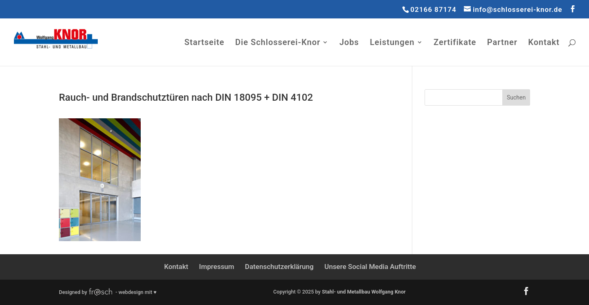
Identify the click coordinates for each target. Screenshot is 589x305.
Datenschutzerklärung (279, 266)
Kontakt (544, 43)
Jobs (349, 43)
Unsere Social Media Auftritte (370, 266)
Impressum (216, 266)
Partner (502, 43)
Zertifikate (455, 43)
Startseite (204, 43)
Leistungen (392, 43)
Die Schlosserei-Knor (277, 43)
